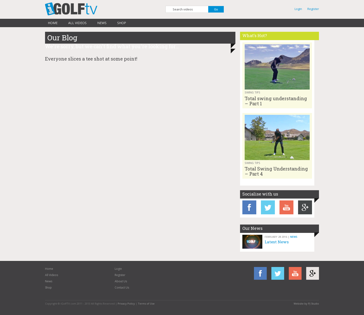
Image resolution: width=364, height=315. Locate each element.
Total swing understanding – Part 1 (276, 100)
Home (53, 23)
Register (313, 9)
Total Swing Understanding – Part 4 (276, 171)
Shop (121, 23)
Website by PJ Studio (306, 303)
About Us (121, 281)
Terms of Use (146, 303)
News (102, 23)
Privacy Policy (126, 303)
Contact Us (122, 287)
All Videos (77, 23)
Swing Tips (252, 92)
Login (298, 9)
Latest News (277, 241)
